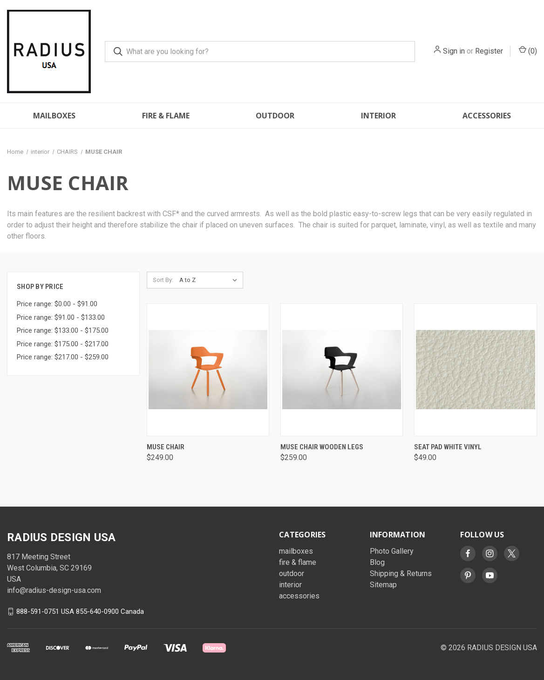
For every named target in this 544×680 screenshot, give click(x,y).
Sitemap (383, 584)
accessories (486, 115)
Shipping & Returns (401, 573)
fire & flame (166, 115)
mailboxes (54, 115)
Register (489, 51)
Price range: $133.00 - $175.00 (63, 330)
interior (378, 115)
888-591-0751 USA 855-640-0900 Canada (80, 611)
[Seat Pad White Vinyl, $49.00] (475, 369)
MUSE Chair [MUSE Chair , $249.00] (165, 447)
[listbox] (210, 280)
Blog (377, 562)
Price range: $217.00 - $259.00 (63, 357)
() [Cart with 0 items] (528, 50)
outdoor (275, 115)
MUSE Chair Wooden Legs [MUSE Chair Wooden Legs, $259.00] (321, 447)
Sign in (454, 51)
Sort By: (163, 279)
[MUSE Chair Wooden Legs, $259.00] (341, 369)
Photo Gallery (392, 551)
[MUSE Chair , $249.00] (208, 369)
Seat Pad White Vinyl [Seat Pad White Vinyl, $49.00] (448, 447)
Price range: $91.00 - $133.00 (61, 317)
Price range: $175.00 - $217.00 (63, 344)
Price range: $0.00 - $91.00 (57, 304)
